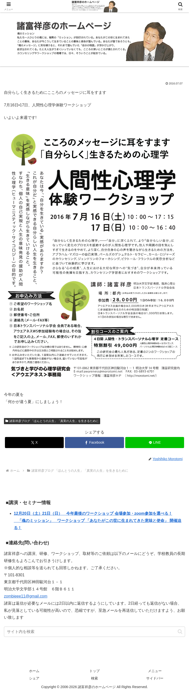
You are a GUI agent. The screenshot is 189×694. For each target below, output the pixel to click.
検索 (94, 678)
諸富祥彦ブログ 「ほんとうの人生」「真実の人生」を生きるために (52, 421)
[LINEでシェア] (154, 442)
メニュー (155, 671)
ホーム (34, 671)
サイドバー (154, 678)
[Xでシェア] (34, 442)
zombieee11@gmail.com (25, 596)
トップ (94, 671)
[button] (180, 631)
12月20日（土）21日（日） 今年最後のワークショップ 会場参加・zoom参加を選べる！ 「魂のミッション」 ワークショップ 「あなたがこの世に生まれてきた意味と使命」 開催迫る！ (97, 520)
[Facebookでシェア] (94, 442)
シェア (34, 678)
